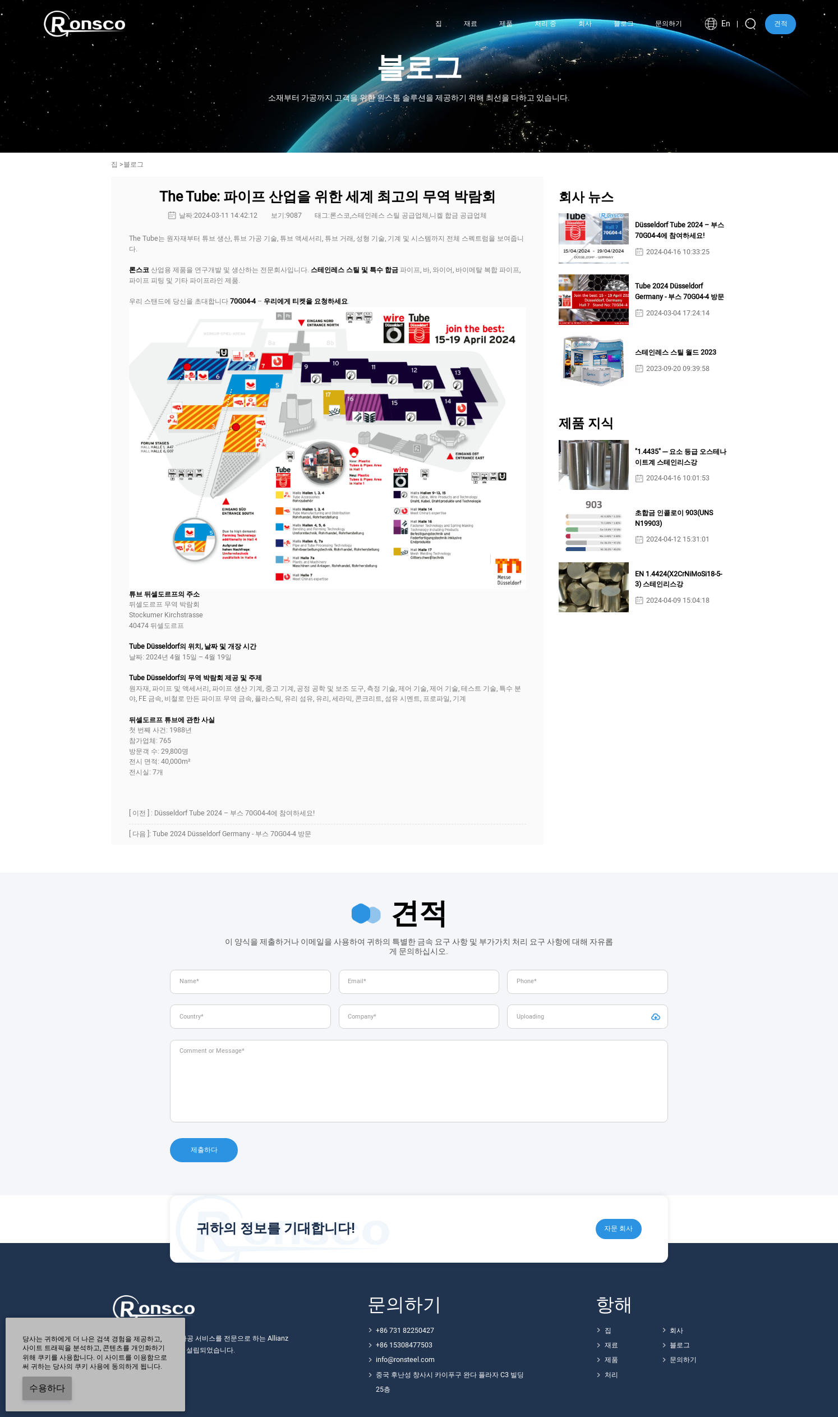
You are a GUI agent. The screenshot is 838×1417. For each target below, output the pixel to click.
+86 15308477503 (404, 1345)
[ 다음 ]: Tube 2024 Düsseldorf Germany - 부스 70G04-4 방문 (220, 834)
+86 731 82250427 (405, 1331)
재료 (611, 1345)
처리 (611, 1375)
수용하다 (47, 1388)
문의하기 (683, 1360)
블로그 (680, 1345)
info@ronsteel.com (405, 1360)
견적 (781, 24)
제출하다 (204, 1150)
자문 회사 (618, 1228)
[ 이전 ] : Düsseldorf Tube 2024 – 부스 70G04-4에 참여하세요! (222, 813)
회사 (676, 1331)
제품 (611, 1360)
